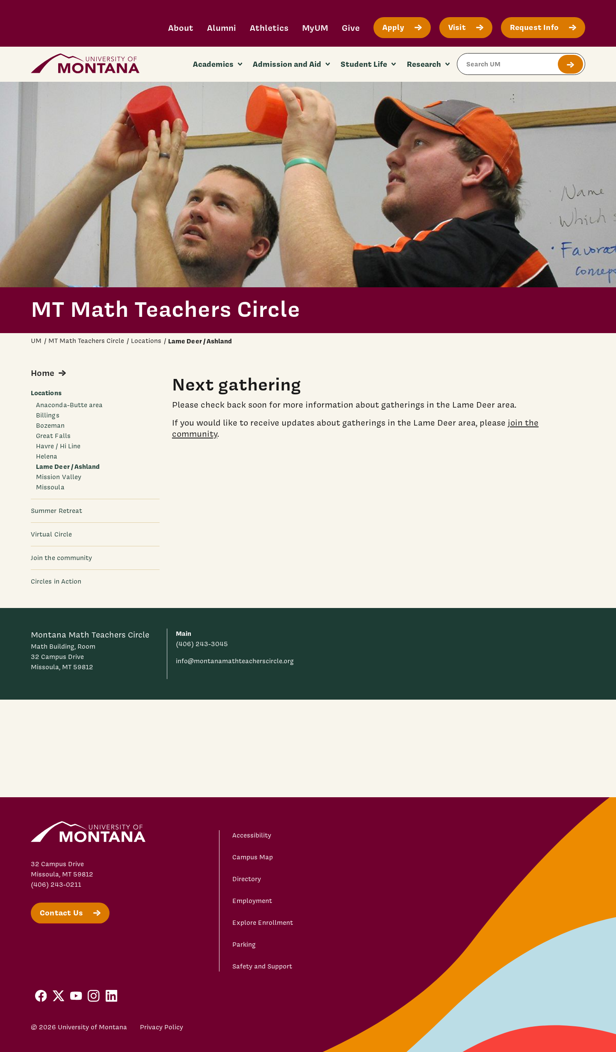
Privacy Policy (161, 1027)
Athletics (269, 27)
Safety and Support (262, 966)
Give (351, 27)
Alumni (221, 27)
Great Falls (53, 436)
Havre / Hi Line (58, 446)
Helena (46, 456)
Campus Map (252, 857)
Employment (252, 901)
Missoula (50, 487)
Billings (47, 415)
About (180, 27)
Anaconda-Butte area (69, 405)
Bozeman (50, 425)
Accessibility (251, 835)
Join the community (61, 558)
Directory (246, 879)
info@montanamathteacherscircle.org (235, 661)
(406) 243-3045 (202, 644)
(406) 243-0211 (56, 884)
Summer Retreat (56, 511)
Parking (244, 944)
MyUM (315, 27)
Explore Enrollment (262, 922)
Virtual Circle (51, 534)
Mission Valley (58, 477)
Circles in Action (56, 581)
